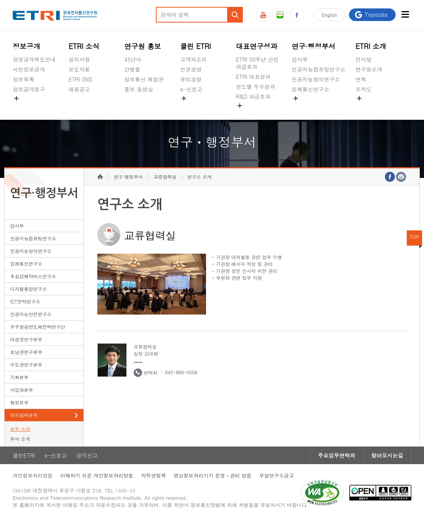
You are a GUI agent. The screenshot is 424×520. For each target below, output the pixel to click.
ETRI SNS (80, 79)
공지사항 (79, 59)
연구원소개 (368, 69)
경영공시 (23, 107)
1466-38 (125, 490)
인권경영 (190, 69)
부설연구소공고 (276, 475)
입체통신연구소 (310, 89)
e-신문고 (191, 89)
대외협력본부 (24, 415)
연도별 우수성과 (255, 86)
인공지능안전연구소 (30, 314)
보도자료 (79, 69)
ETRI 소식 (84, 46)
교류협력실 (165, 176)
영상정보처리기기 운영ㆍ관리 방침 (213, 475)
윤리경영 (190, 79)
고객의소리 (193, 59)
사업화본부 (21, 389)
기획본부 (19, 377)
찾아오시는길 (387, 455)
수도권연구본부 (26, 364)
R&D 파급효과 (253, 96)
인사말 (363, 59)
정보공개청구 (29, 89)
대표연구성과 (256, 46)
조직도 (363, 89)
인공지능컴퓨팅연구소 (318, 69)
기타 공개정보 (372, 107)
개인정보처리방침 (32, 475)
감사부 (300, 59)
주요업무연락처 (336, 455)
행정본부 (19, 402)
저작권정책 (153, 475)
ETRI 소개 (370, 46)
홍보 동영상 (138, 89)
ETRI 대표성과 (253, 76)
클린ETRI (24, 455)
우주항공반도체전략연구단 (37, 326)
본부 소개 (20, 428)
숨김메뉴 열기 (16, 98)
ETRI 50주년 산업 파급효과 (257, 62)
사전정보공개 (29, 69)
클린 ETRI (195, 46)
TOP (414, 236)
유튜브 (263, 15)
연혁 (360, 79)
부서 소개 (20, 438)
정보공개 (26, 46)
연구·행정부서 (314, 46)
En (329, 14)
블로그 (280, 15)
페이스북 (297, 15)
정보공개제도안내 (34, 59)
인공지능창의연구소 (316, 79)
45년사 (132, 59)
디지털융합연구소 (28, 288)
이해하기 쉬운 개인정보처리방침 (96, 475)
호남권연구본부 (26, 352)
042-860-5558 (181, 372)
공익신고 (190, 107)
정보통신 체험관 (144, 79)
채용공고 (79, 89)
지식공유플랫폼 (254, 114)
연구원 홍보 (142, 46)
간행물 (132, 69)
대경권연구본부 (26, 339)
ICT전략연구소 (25, 301)
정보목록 (23, 79)
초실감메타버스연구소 (318, 107)
